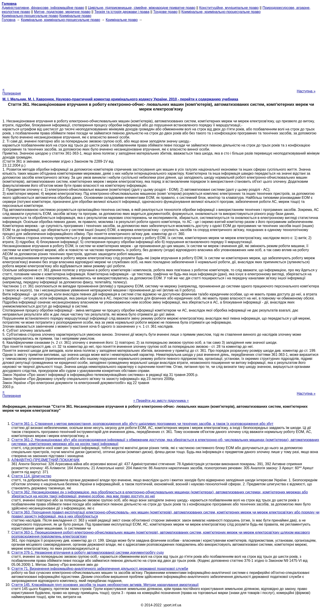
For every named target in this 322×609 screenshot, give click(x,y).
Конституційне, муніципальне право (229, 8)
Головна (8, 20)
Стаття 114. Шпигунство (31, 476)
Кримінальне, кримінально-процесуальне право (221, 12)
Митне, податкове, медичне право (62, 12)
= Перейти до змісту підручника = (161, 401)
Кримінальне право (75, 16)
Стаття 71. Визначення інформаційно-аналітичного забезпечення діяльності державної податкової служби (99, 569)
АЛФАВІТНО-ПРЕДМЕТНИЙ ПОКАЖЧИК (45, 460)
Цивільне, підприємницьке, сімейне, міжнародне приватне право (141, 8)
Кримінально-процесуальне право (30, 16)
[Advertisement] (161, 53)
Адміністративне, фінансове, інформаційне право (43, 8)
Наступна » (306, 91)
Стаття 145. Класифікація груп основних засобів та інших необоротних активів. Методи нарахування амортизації (105, 585)
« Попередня (11, 91)
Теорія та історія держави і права (121, 12)
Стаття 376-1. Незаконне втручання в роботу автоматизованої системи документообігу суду (87, 552)
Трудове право (165, 12)
